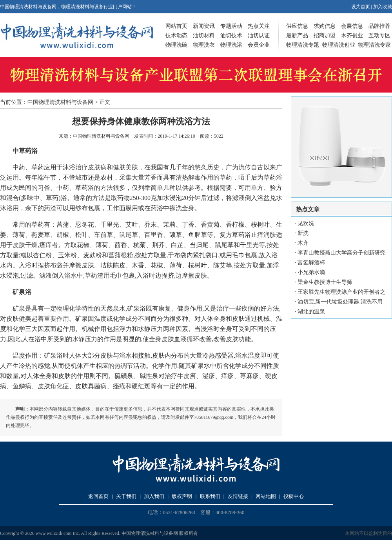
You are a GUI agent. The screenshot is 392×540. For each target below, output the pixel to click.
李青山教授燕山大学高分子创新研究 (341, 253)
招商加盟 (325, 35)
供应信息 (297, 26)
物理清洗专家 (374, 45)
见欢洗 (306, 223)
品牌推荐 (379, 26)
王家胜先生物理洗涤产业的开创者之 (341, 292)
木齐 (303, 243)
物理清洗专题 (302, 45)
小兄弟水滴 (311, 272)
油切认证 (259, 35)
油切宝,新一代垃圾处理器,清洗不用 (340, 302)
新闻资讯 (204, 26)
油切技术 (231, 35)
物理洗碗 (176, 45)
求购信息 (325, 26)
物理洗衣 (204, 45)
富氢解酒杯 (311, 262)
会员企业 (259, 45)
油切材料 (204, 35)
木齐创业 (352, 35)
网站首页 (176, 26)
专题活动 (231, 26)
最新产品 (297, 35)
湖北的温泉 (311, 312)
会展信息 (352, 26)
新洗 (303, 233)
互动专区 (379, 35)
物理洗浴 (231, 45)
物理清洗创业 (338, 45)
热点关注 (259, 26)
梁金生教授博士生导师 (325, 282)
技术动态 (176, 35)
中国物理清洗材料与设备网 (60, 102)
